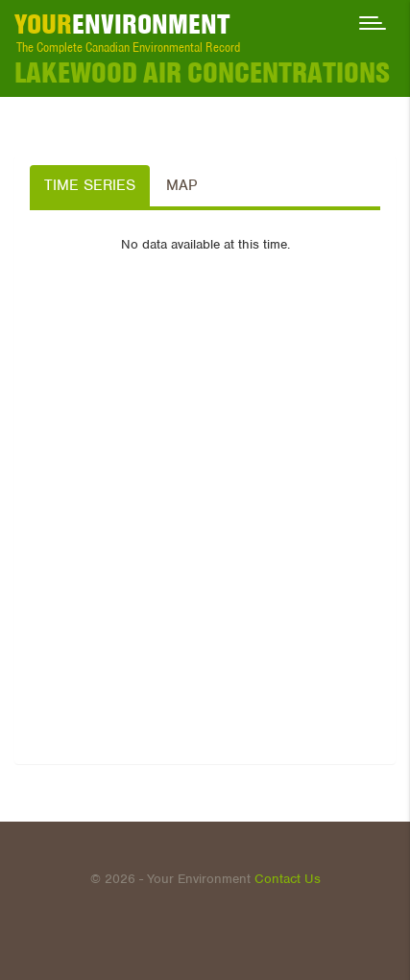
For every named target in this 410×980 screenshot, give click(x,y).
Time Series (89, 185)
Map (181, 185)
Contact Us (287, 879)
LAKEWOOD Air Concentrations (202, 72)
